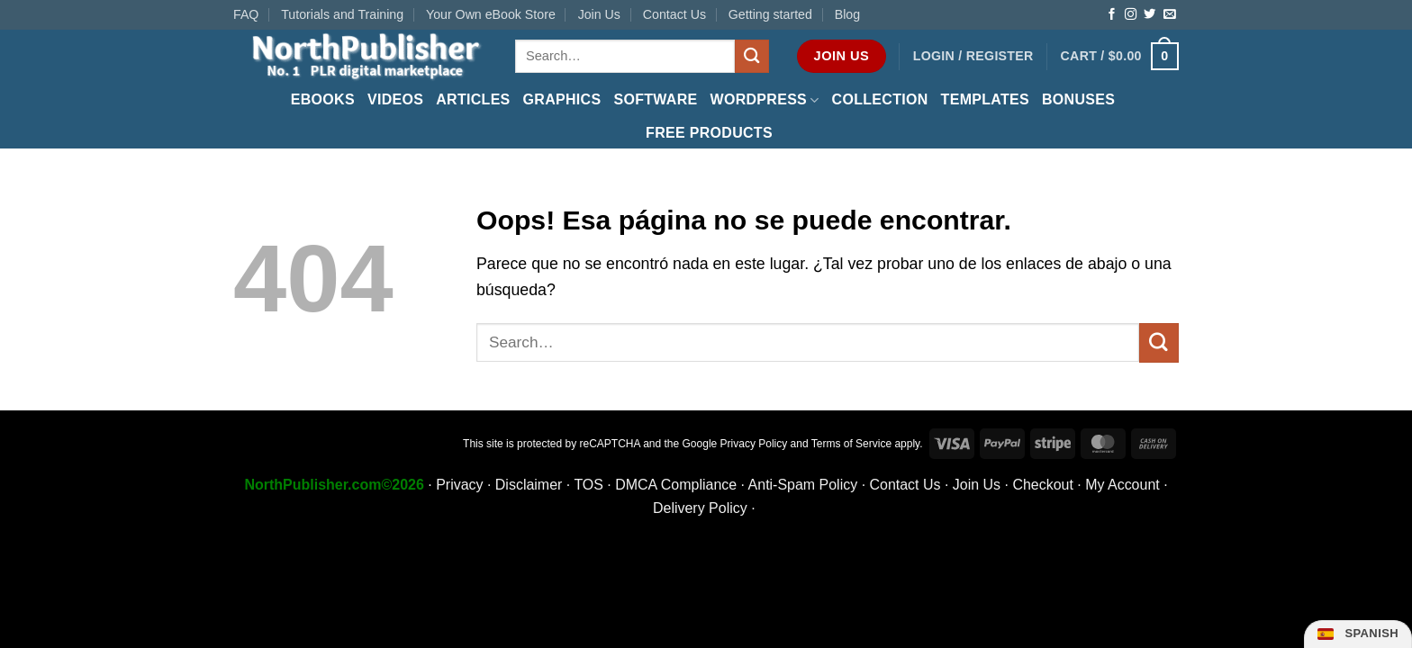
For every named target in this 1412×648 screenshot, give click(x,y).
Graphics (562, 99)
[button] (973, 56)
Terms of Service (851, 443)
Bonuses (1078, 99)
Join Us (599, 14)
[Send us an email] (1169, 15)
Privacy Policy (754, 443)
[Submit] (752, 56)
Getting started (770, 14)
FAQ (245, 14)
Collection (880, 99)
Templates (985, 99)
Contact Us (674, 14)
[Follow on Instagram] (1130, 15)
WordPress (765, 100)
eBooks (323, 99)
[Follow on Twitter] (1149, 15)
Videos (395, 99)
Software (655, 99)
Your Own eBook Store (491, 14)
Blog (847, 14)
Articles (473, 99)
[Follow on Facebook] (1112, 15)
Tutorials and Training (342, 14)
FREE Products (709, 132)
